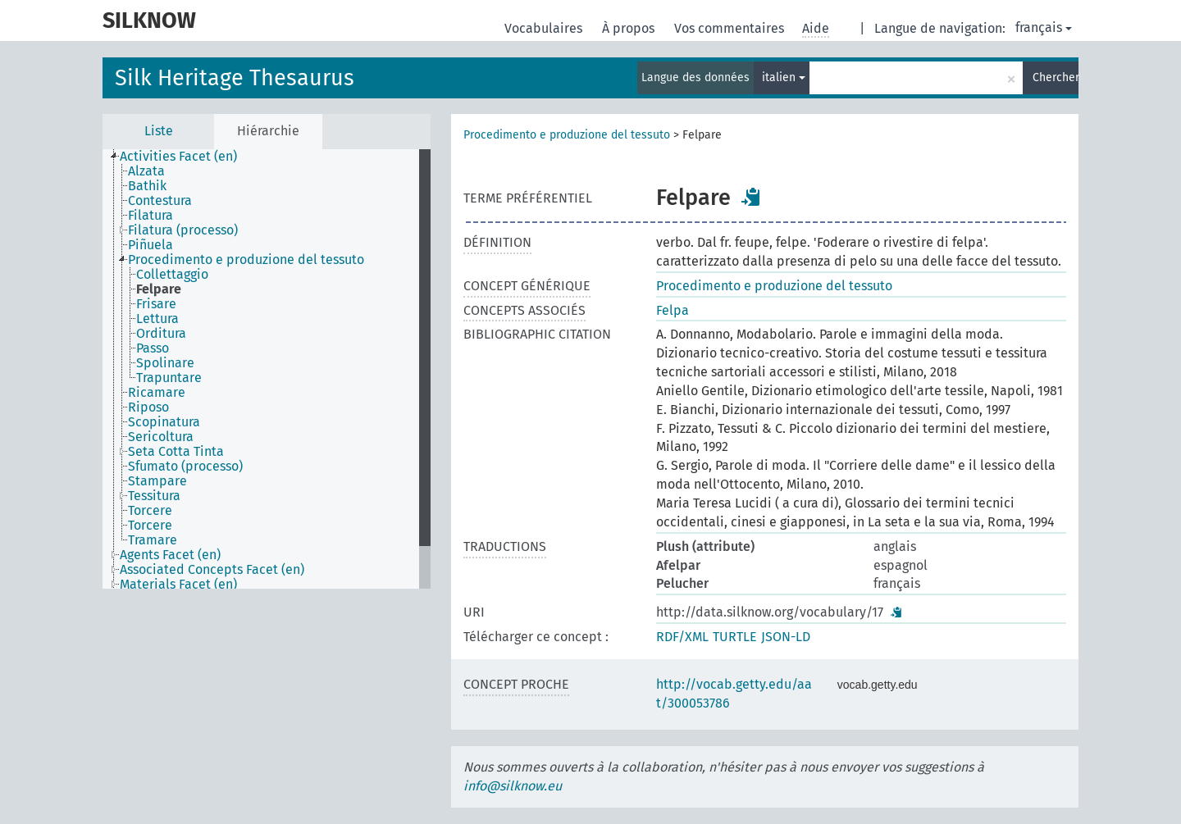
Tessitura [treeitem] (154, 496)
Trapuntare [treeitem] (169, 378)
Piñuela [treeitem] (150, 245)
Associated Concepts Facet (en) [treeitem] (212, 569)
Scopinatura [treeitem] (164, 422)
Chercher (1055, 77)
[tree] (267, 369)
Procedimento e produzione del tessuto (566, 135)
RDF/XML (682, 636)
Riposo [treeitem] (148, 407)
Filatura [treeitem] (150, 215)
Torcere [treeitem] (150, 510)
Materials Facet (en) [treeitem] (178, 584)
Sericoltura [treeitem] (161, 437)
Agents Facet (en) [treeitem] (170, 555)
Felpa (672, 310)
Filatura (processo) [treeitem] (183, 230)
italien (783, 77)
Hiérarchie (268, 131)
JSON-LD (785, 636)
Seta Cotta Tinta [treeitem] (176, 451)
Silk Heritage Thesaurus (234, 78)
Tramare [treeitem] (152, 540)
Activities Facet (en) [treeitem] (178, 156)
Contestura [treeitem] (160, 200)
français (1043, 27)
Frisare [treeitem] (156, 304)
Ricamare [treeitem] (156, 392)
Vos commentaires (730, 28)
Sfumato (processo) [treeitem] (185, 466)
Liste (158, 131)
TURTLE (735, 636)
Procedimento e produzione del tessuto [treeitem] (246, 260)
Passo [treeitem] (152, 348)
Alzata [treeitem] (146, 171)
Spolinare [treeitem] (165, 363)
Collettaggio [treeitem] (172, 274)
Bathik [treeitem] (147, 186)
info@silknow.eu (512, 786)
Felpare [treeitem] (158, 289)
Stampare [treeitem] (157, 481)
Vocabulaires (545, 28)
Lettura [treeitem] (157, 319)
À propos (630, 28)
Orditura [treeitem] (161, 333)
